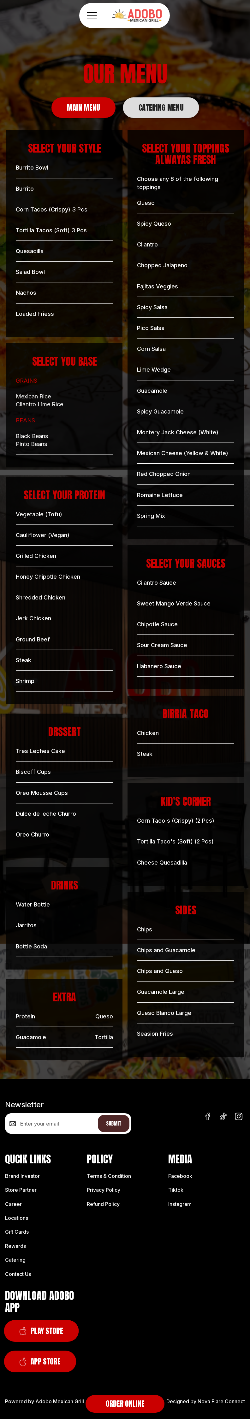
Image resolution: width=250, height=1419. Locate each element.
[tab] (83, 107)
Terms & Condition (109, 1176)
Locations (16, 1218)
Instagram (180, 1204)
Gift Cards (17, 1232)
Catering (15, 1260)
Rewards (15, 1246)
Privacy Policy (103, 1190)
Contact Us (18, 1274)
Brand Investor (22, 1176)
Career (13, 1204)
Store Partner (21, 1190)
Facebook (180, 1176)
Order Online (125, 1404)
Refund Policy (103, 1204)
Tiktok (175, 1190)
